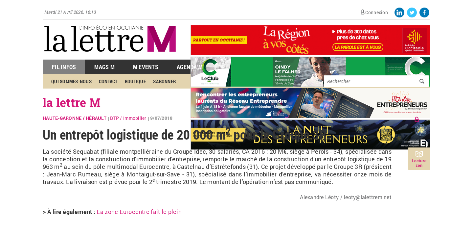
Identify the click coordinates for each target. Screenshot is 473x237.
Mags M (104, 67)
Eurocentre (123, 212)
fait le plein (165, 212)
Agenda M (190, 67)
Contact (108, 81)
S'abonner (164, 81)
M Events (145, 67)
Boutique (135, 81)
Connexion (376, 12)
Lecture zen (419, 163)
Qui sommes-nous (71, 81)
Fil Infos (64, 67)
